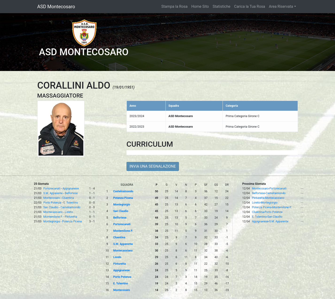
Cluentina (68, 198)
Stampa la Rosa (174, 6)
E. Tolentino (70, 202)
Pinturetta (71, 216)
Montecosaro (51, 198)
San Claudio (50, 207)
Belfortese (71, 193)
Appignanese (70, 188)
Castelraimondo (71, 207)
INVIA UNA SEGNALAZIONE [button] (153, 166)
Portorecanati (51, 188)
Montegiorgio (51, 221)
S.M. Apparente (53, 193)
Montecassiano (53, 212)
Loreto (69, 212)
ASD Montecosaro (56, 6)
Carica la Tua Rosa (249, 6)
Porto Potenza (52, 202)
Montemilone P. (53, 216)
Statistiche (222, 6)
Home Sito (200, 6)
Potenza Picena (72, 221)
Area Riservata (281, 6)
